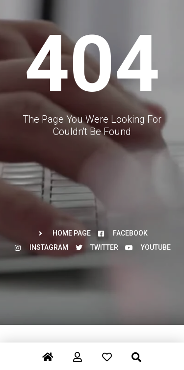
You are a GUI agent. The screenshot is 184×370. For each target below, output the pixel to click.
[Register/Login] (77, 351)
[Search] (136, 351)
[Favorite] (107, 351)
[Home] (48, 351)
